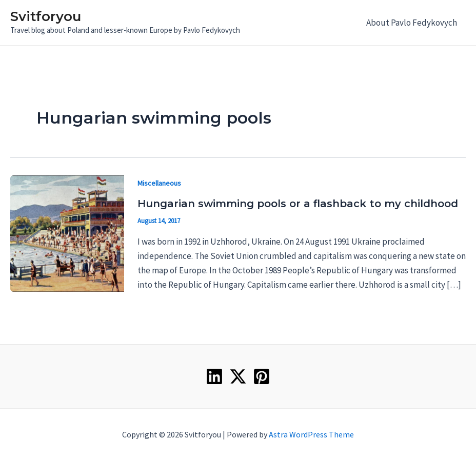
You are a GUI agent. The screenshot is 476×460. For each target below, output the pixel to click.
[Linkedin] (214, 376)
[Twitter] (238, 376)
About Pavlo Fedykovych (411, 22)
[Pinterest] (261, 376)
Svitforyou (45, 16)
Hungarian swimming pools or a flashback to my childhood (297, 203)
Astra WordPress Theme (311, 434)
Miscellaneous (159, 183)
